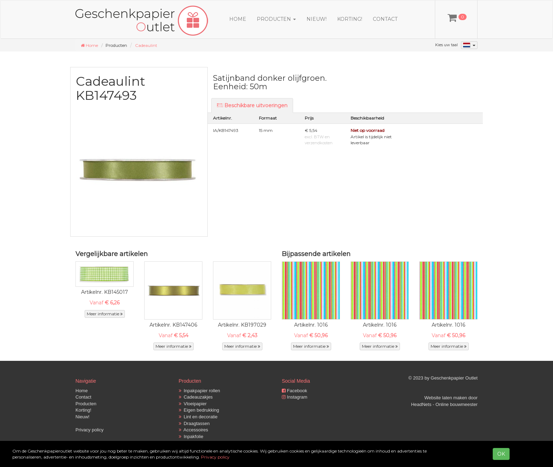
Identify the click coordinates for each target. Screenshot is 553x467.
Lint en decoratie (198, 416)
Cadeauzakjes (196, 397)
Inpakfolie (191, 436)
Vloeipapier (193, 403)
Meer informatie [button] (105, 313)
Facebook (294, 390)
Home (237, 19)
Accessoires (193, 429)
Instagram (294, 397)
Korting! (349, 19)
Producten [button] (276, 19)
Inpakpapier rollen (199, 390)
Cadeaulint (146, 45)
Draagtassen (194, 423)
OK (501, 454)
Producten (85, 403)
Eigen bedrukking (199, 410)
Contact (385, 19)
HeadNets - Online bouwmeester (444, 404)
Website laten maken (445, 397)
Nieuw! (316, 19)
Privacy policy (89, 429)
